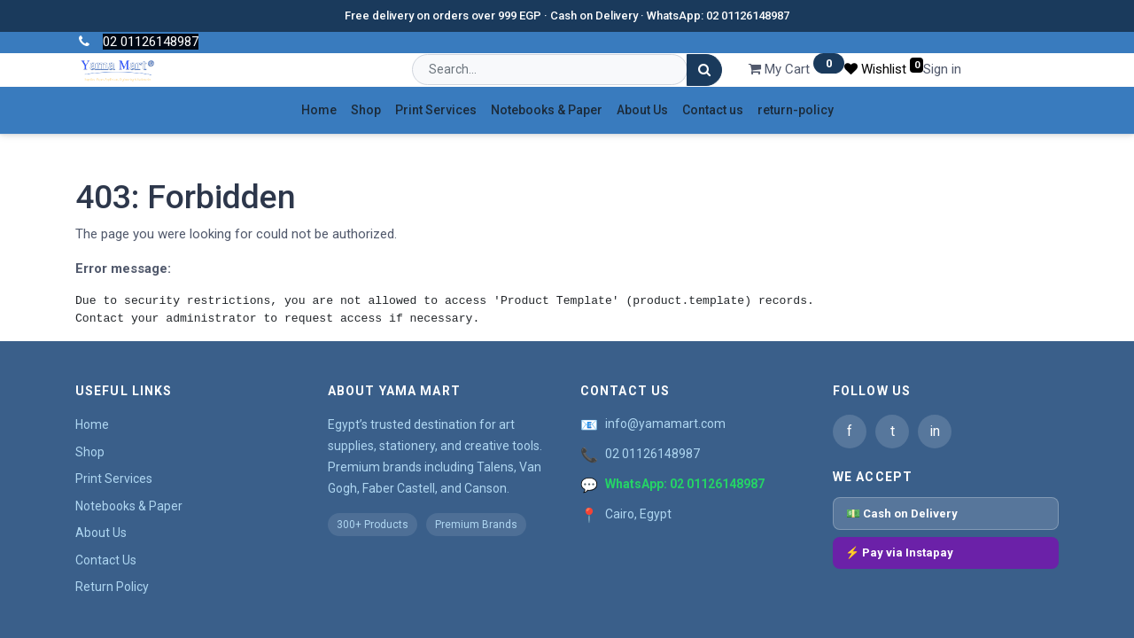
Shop (90, 452)
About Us (101, 532)
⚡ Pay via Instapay (899, 552)
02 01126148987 (652, 454)
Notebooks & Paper (129, 506)
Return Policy (112, 587)
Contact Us (105, 560)
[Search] (704, 70)
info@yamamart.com (665, 423)
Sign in (942, 69)
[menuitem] (319, 110)
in (934, 431)
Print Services (113, 478)
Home (92, 424)
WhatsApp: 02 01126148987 (685, 484)
